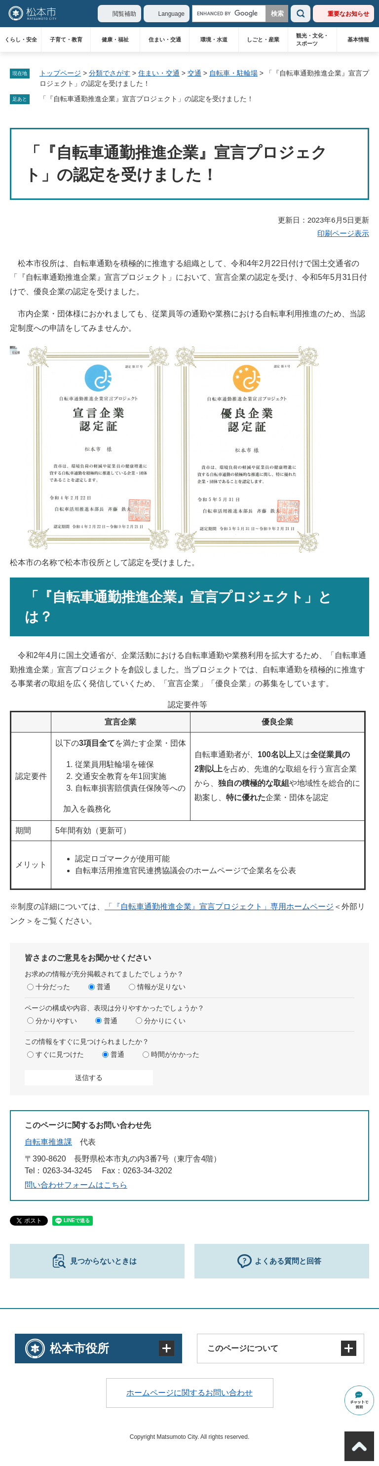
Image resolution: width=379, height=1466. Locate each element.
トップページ (60, 73)
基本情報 (358, 39)
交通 (194, 73)
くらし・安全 (20, 39)
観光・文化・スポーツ (312, 39)
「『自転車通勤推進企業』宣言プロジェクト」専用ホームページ (219, 906)
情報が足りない (161, 987)
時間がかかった (175, 1054)
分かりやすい (56, 1021)
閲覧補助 (124, 13)
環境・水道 (213, 39)
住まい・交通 (165, 39)
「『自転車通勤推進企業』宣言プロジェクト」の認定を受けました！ (146, 99)
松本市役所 (79, 1348)
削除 (260, 99)
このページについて (242, 1348)
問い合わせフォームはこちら (76, 1185)
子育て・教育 (66, 39)
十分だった (53, 987)
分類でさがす (109, 73)
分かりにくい (165, 1021)
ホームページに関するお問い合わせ (189, 1393)
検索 (300, 13)
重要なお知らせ (348, 13)
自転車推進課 (48, 1142)
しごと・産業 (263, 39)
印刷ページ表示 (343, 233)
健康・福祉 (115, 39)
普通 (104, 987)
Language (171, 13)
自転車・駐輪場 (233, 73)
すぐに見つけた (60, 1054)
